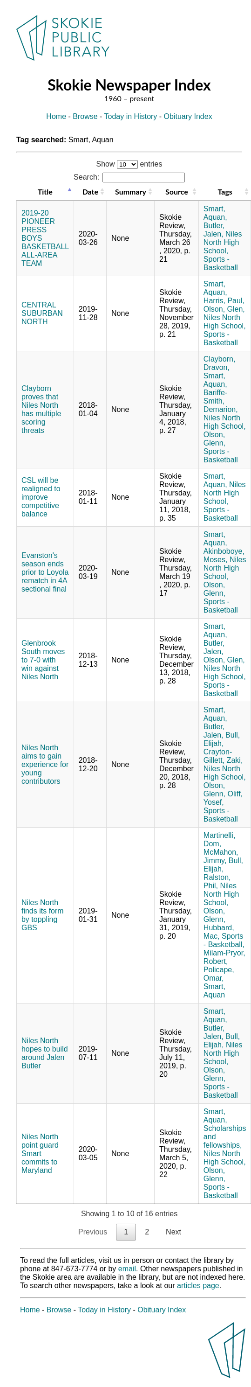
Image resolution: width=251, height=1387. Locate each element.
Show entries (129, 164)
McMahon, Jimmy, (221, 856)
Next (173, 1232)
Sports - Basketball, (224, 940)
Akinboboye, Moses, (224, 555)
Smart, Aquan (214, 991)
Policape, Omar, (219, 974)
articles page (198, 1285)
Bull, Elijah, (222, 739)
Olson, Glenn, (214, 439)
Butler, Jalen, (214, 230)
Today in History (130, 116)
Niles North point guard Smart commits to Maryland (40, 1153)
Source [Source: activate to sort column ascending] (176, 191)
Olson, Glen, (224, 309)
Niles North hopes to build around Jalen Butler (44, 1053)
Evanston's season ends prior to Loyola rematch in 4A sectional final (44, 572)
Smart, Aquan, (215, 213)
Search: (129, 177)
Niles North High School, (223, 242)
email (127, 1269)
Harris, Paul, (224, 301)
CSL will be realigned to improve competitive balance (41, 497)
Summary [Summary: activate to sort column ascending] (130, 191)
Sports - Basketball (221, 263)
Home (56, 116)
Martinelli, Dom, (219, 839)
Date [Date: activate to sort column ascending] (90, 191)
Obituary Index (188, 116)
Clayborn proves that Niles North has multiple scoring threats (41, 409)
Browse (85, 116)
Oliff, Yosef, (223, 798)
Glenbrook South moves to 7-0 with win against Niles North (43, 660)
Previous (92, 1232)
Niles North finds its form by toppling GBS (42, 915)
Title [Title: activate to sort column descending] (45, 191)
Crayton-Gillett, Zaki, (223, 756)
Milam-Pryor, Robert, (224, 957)
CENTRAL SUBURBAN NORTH (42, 313)
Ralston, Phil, (217, 881)
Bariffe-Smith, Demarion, (221, 401)
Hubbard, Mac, (219, 932)
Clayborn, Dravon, (219, 363)
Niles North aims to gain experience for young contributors (44, 764)
